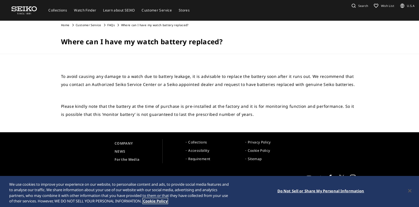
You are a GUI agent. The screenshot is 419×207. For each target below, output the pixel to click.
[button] (359, 5)
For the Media (127, 159)
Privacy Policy (259, 142)
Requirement (199, 158)
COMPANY (124, 143)
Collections (197, 142)
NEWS (120, 151)
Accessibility (198, 150)
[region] (209, 191)
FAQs (111, 25)
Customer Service (88, 25)
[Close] (409, 190)
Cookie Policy (259, 150)
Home (65, 25)
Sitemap (255, 158)
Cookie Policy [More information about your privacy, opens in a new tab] (155, 201)
